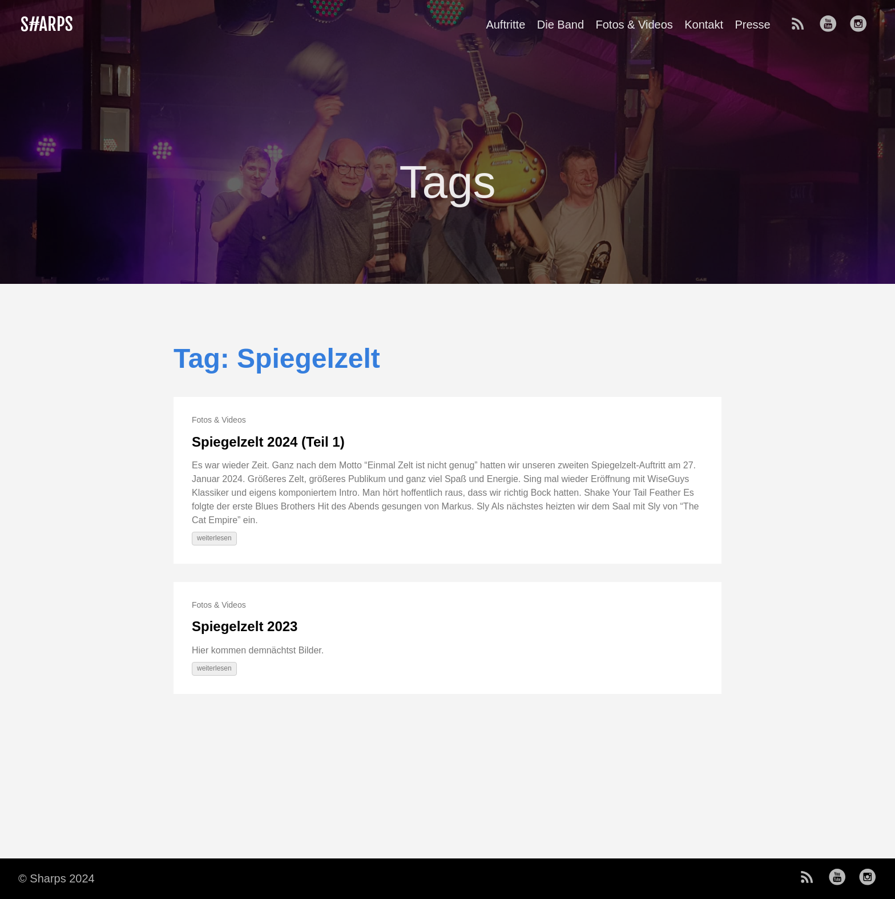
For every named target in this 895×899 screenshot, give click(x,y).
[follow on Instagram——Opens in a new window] (861, 24)
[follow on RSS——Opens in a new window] (801, 24)
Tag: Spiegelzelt (277, 358)
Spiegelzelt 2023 (244, 626)
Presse (752, 24)
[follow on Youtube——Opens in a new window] (831, 24)
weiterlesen (214, 538)
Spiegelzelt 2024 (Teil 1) (268, 442)
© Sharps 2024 (56, 878)
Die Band (560, 24)
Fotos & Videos (633, 24)
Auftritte (505, 24)
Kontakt (703, 24)
